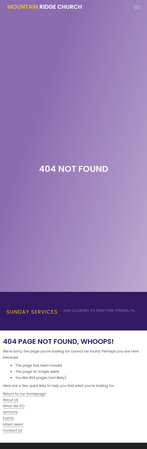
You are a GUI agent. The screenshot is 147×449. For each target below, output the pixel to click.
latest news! (13, 424)
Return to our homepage (24, 393)
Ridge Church (44, 7)
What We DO (13, 406)
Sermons (10, 412)
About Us (10, 399)
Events (8, 418)
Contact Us (12, 430)
